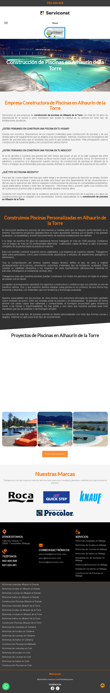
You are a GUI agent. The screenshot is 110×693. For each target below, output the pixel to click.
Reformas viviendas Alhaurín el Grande (20, 584)
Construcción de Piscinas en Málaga (89, 574)
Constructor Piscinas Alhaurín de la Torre (21, 623)
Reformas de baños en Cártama (17, 640)
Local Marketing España (64, 679)
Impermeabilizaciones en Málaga (91, 565)
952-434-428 (55, 3)
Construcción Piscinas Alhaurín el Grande (22, 601)
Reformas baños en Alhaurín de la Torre (21, 618)
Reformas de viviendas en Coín (17, 648)
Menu (31, 24)
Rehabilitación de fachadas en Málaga (90, 559)
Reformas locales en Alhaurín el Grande (21, 589)
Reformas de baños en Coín (15, 661)
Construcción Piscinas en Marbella (19, 644)
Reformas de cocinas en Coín (16, 657)
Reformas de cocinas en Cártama (18, 636)
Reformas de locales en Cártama (18, 631)
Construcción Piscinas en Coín (17, 665)
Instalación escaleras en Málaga (90, 569)
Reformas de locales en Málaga (90, 545)
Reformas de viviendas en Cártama (19, 627)
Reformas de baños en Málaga (90, 553)
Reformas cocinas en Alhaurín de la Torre (22, 614)
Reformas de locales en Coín (16, 653)
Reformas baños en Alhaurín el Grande (20, 597)
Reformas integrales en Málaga (90, 541)
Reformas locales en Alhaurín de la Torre (21, 610)
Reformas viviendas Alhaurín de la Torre (21, 606)
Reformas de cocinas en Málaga (91, 549)
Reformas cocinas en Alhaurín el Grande (21, 593)
